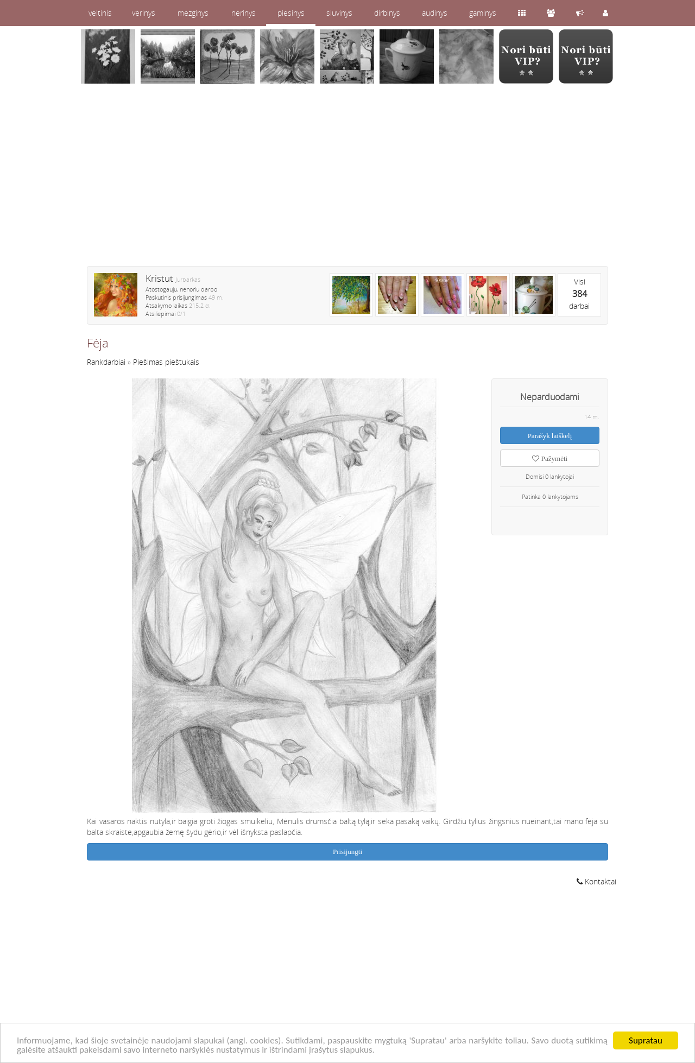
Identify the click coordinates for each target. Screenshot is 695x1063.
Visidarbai (579, 293)
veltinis (100, 13)
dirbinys (387, 13)
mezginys (193, 13)
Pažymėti (549, 458)
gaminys (482, 13)
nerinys (243, 13)
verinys (143, 13)
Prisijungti (347, 851)
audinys (434, 13)
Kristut (159, 278)
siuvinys (339, 13)
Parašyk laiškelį (550, 435)
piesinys (291, 13)
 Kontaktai (596, 881)
